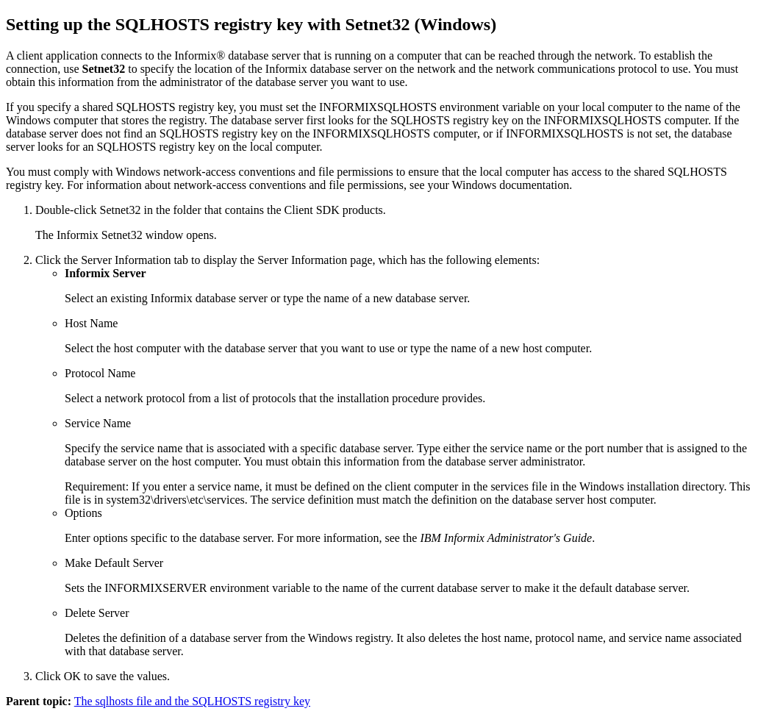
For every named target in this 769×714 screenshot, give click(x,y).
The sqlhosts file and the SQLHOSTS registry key (192, 701)
